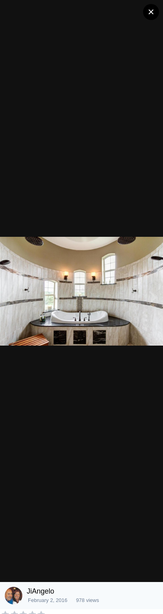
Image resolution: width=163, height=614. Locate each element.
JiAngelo (40, 591)
